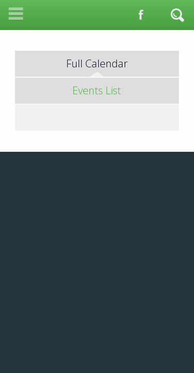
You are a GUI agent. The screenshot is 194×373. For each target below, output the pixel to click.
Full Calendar (97, 63)
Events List (96, 90)
